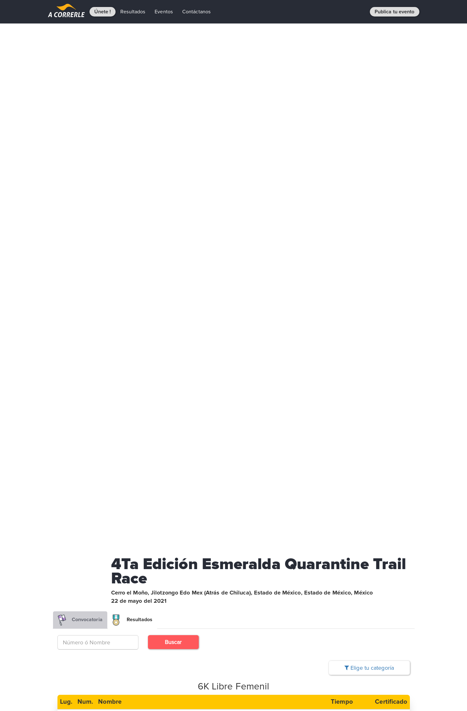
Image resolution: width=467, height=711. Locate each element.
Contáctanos (196, 12)
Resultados (132, 12)
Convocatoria (80, 620)
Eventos (164, 12)
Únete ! (102, 12)
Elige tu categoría (369, 667)
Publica (395, 12)
